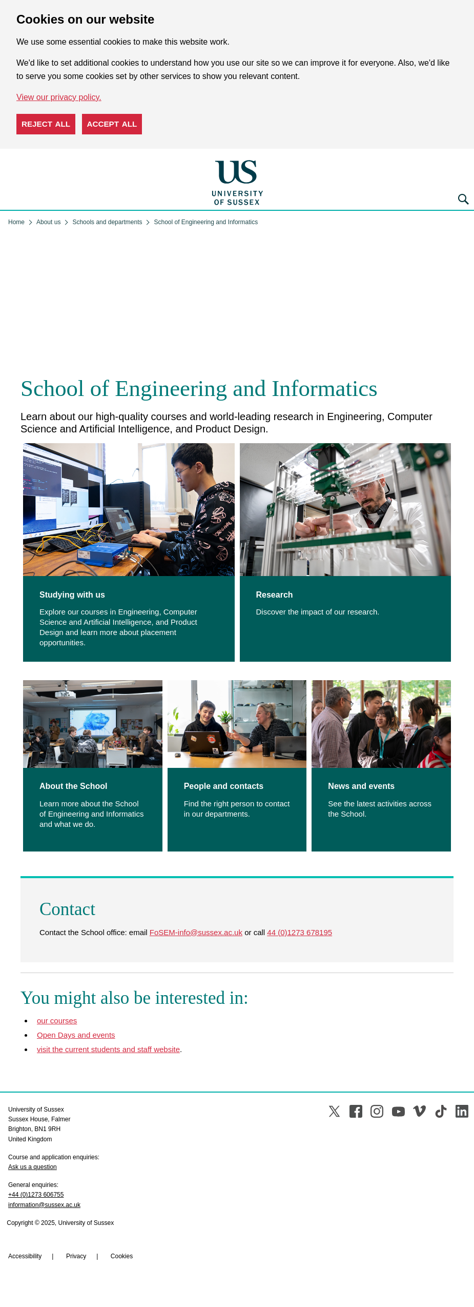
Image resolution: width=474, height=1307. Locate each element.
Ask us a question (32, 1167)
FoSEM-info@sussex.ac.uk (196, 932)
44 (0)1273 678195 (299, 932)
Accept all (112, 124)
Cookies (122, 1256)
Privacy (76, 1256)
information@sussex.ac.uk (44, 1205)
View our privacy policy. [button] (58, 97)
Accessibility (25, 1256)
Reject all (46, 124)
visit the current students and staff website (108, 1049)
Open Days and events (76, 1035)
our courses (57, 1020)
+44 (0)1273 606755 (36, 1194)
